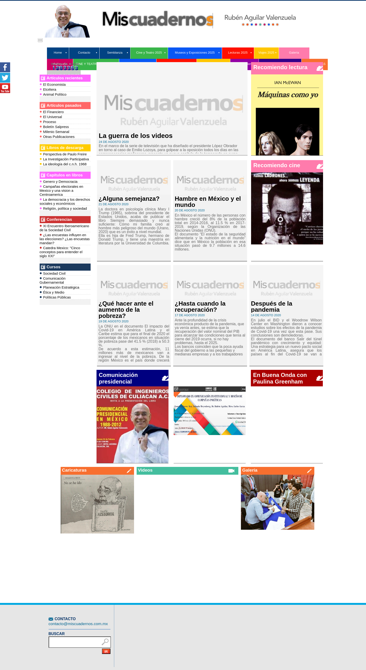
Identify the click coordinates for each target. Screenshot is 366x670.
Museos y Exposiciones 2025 (195, 52)
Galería (294, 52)
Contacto (84, 52)
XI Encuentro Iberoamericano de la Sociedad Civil (64, 227)
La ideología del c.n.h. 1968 (63, 163)
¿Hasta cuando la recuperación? (200, 306)
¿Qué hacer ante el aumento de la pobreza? (126, 309)
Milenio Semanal (54, 131)
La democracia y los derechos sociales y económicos (65, 201)
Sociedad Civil (53, 273)
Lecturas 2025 (238, 52)
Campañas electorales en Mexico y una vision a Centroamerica (61, 190)
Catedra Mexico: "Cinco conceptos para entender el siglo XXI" (61, 251)
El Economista (53, 84)
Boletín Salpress (54, 126)
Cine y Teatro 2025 (149, 52)
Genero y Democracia (59, 181)
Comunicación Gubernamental (53, 280)
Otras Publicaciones (57, 136)
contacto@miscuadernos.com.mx (78, 624)
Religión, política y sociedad (63, 208)
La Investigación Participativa (64, 158)
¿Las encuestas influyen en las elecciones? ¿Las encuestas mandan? (65, 238)
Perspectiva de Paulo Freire (63, 153)
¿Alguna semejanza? (129, 198)
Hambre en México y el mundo (208, 201)
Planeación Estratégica (59, 287)
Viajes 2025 (266, 52)
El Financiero (52, 111)
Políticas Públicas (55, 296)
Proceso (48, 121)
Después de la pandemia (271, 306)
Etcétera (48, 89)
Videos (145, 470)
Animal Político (53, 94)
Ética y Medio (52, 292)
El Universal (51, 116)
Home (58, 52)
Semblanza (114, 52)
